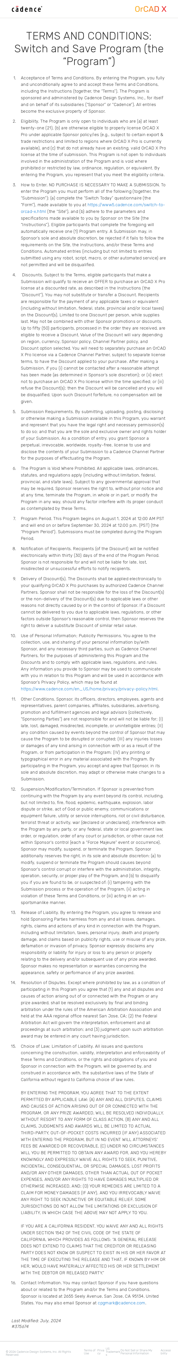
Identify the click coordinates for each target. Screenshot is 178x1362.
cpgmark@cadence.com (121, 1303)
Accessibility (166, 1352)
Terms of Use (89, 1352)
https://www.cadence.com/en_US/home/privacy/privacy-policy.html (89, 689)
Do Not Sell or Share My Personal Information (136, 1352)
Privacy (100, 1352)
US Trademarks (113, 1351)
